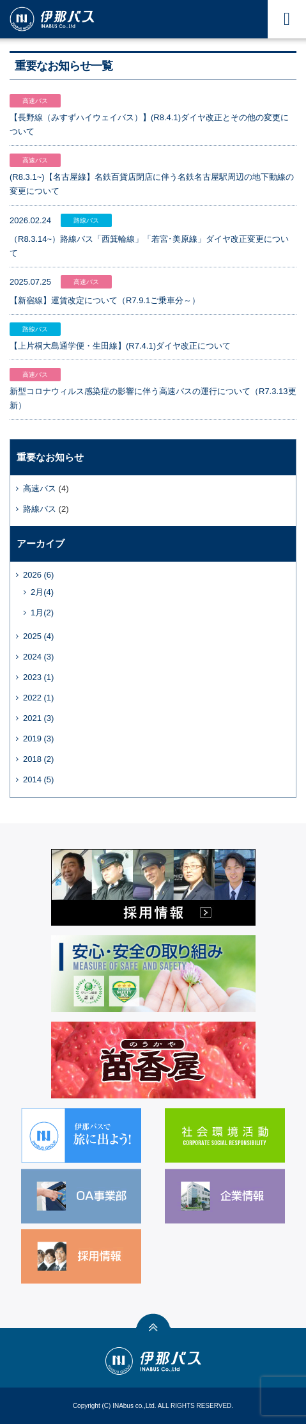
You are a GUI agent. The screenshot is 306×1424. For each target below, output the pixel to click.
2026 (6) (38, 575)
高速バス (39, 488)
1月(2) (42, 612)
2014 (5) (38, 779)
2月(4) (42, 592)
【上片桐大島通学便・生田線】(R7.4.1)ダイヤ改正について (120, 346)
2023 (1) (38, 677)
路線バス (39, 509)
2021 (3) (38, 718)
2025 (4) (38, 636)
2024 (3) (38, 656)
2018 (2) (38, 759)
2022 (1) (38, 697)
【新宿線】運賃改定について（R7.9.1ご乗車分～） (105, 300)
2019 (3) (38, 738)
